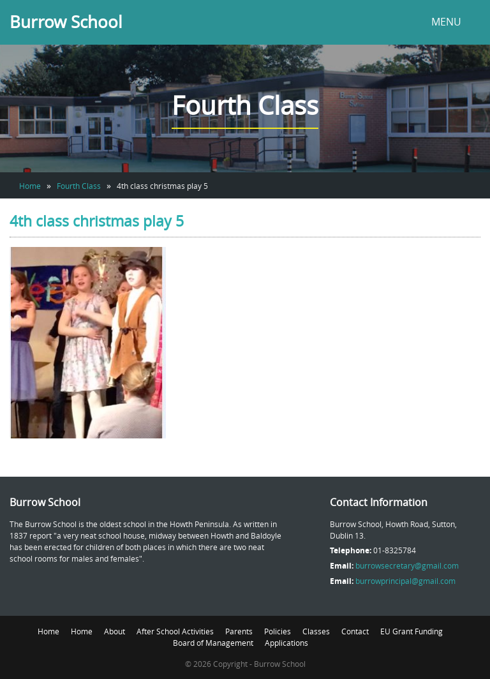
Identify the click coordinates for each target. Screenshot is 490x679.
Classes (316, 631)
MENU (446, 22)
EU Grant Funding (411, 631)
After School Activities (175, 631)
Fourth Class (79, 186)
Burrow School (66, 22)
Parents (239, 631)
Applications (286, 643)
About (114, 631)
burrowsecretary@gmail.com (407, 565)
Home (30, 186)
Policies (277, 631)
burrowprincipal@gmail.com (405, 581)
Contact (355, 631)
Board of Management (213, 643)
